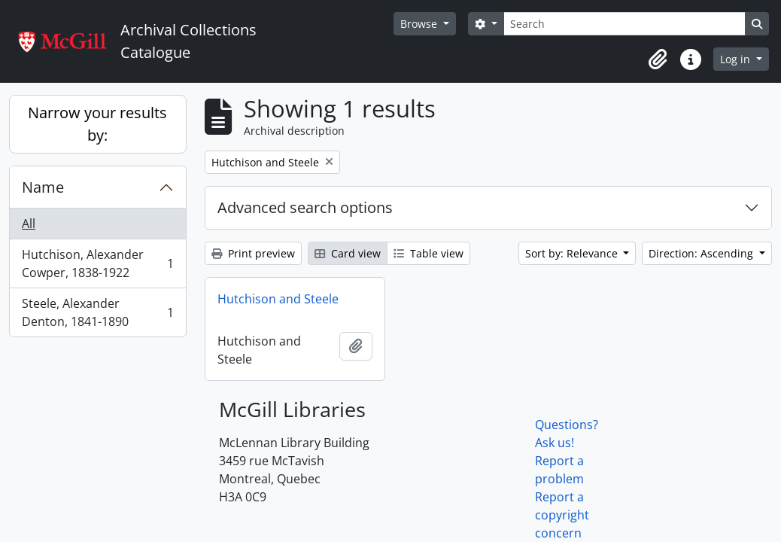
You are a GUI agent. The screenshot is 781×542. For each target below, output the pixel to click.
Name (43, 187)
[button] (657, 59)
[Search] (624, 23)
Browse (420, 24)
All (28, 223)
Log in (736, 59)
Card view (348, 253)
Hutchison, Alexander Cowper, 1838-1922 (97, 263)
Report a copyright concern (562, 515)
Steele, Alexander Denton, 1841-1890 (97, 312)
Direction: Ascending (702, 253)
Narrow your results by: (97, 123)
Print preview (253, 253)
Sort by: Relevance (573, 253)
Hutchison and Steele (278, 299)
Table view (428, 253)
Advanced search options (305, 207)
